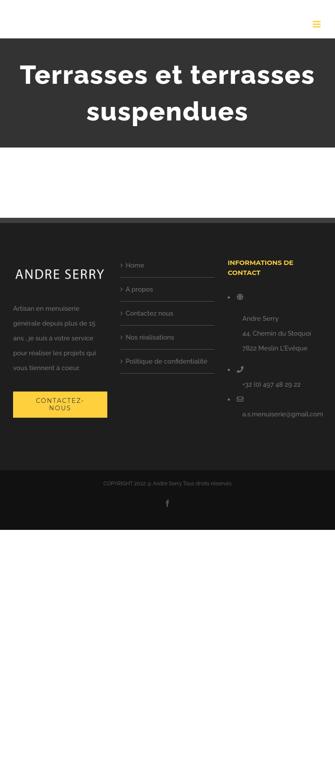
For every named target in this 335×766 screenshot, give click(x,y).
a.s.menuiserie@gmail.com (283, 414)
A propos (139, 289)
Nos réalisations (150, 337)
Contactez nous (149, 313)
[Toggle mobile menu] (317, 24)
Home (135, 265)
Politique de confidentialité (167, 361)
